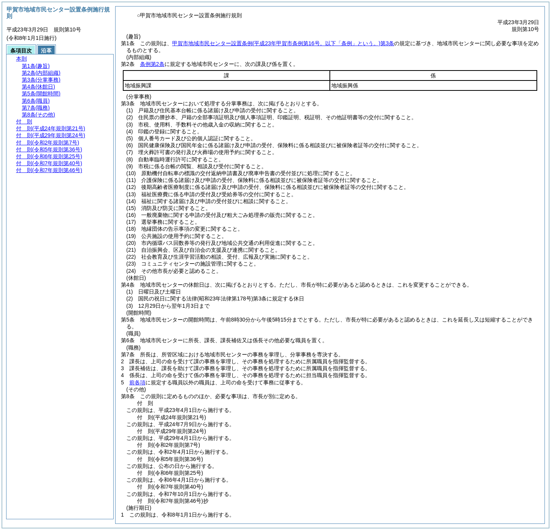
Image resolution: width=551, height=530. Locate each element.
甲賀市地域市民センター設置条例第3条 (283, 43)
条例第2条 (152, 64)
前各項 (137, 382)
